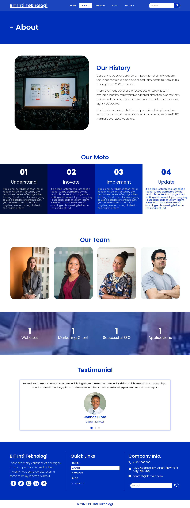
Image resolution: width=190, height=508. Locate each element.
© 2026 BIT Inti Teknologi (95, 504)
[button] (91, 428)
